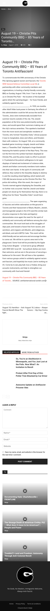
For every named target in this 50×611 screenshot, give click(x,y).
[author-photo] (25, 334)
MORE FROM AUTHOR (30, 352)
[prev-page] (3, 396)
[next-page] (7, 396)
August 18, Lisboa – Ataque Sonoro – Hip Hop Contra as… (36, 310)
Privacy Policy (20, 604)
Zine (9, 9)
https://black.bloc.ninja (25, 340)
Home (3, 9)
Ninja (5, 45)
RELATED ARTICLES (11, 352)
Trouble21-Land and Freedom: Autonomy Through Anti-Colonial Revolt (24, 554)
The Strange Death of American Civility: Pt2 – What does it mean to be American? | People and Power (25, 525)
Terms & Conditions (34, 604)
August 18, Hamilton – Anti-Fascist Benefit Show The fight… (13, 310)
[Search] (46, 3)
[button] (4, 3)
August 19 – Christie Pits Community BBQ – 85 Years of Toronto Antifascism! (24, 66)
